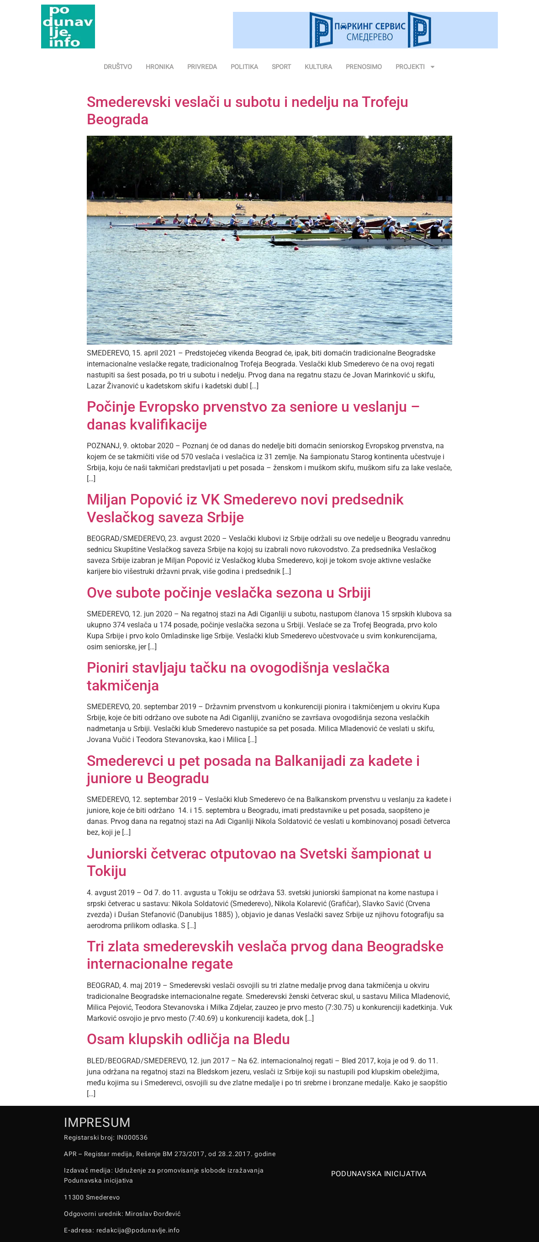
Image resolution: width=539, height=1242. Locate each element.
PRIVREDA (202, 66)
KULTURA (318, 66)
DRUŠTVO (118, 66)
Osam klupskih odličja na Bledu (188, 1039)
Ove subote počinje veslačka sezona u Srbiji (229, 592)
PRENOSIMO (364, 66)
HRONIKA (160, 66)
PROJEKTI (416, 66)
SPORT (281, 66)
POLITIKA (244, 66)
